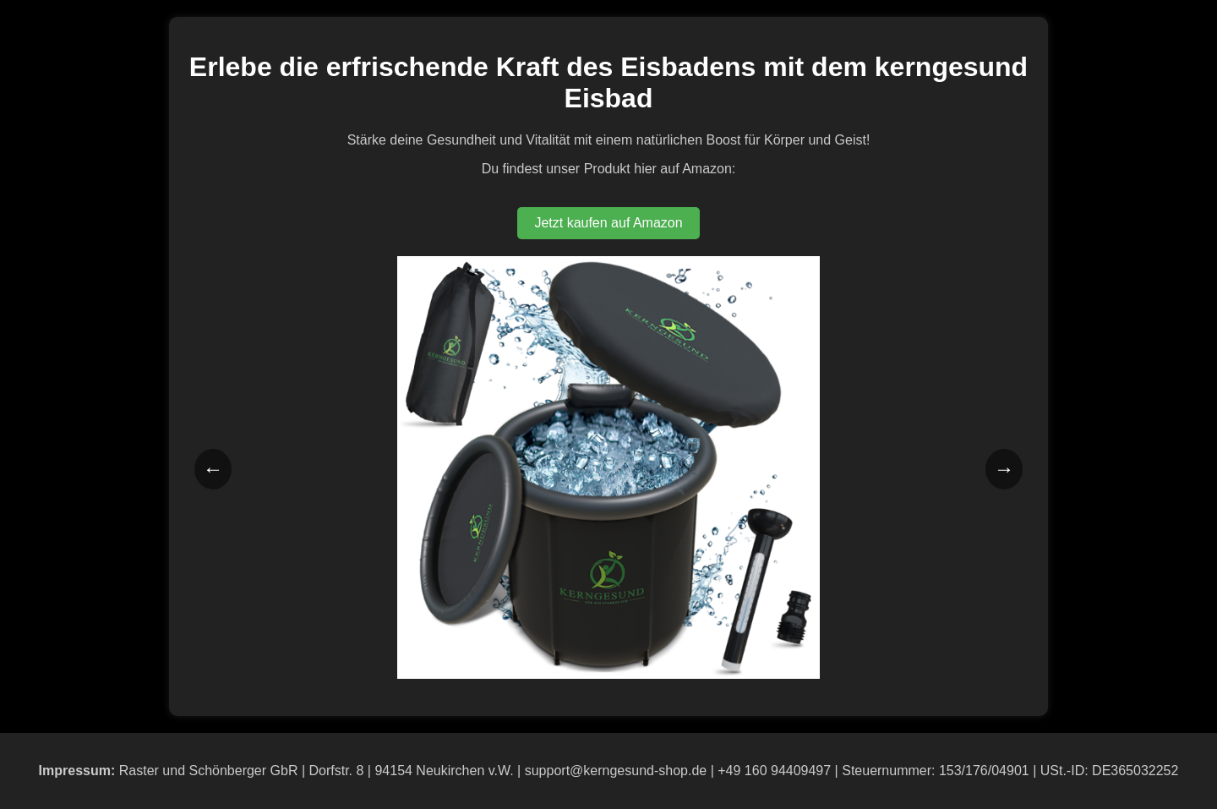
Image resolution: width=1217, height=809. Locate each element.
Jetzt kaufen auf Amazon (608, 223)
